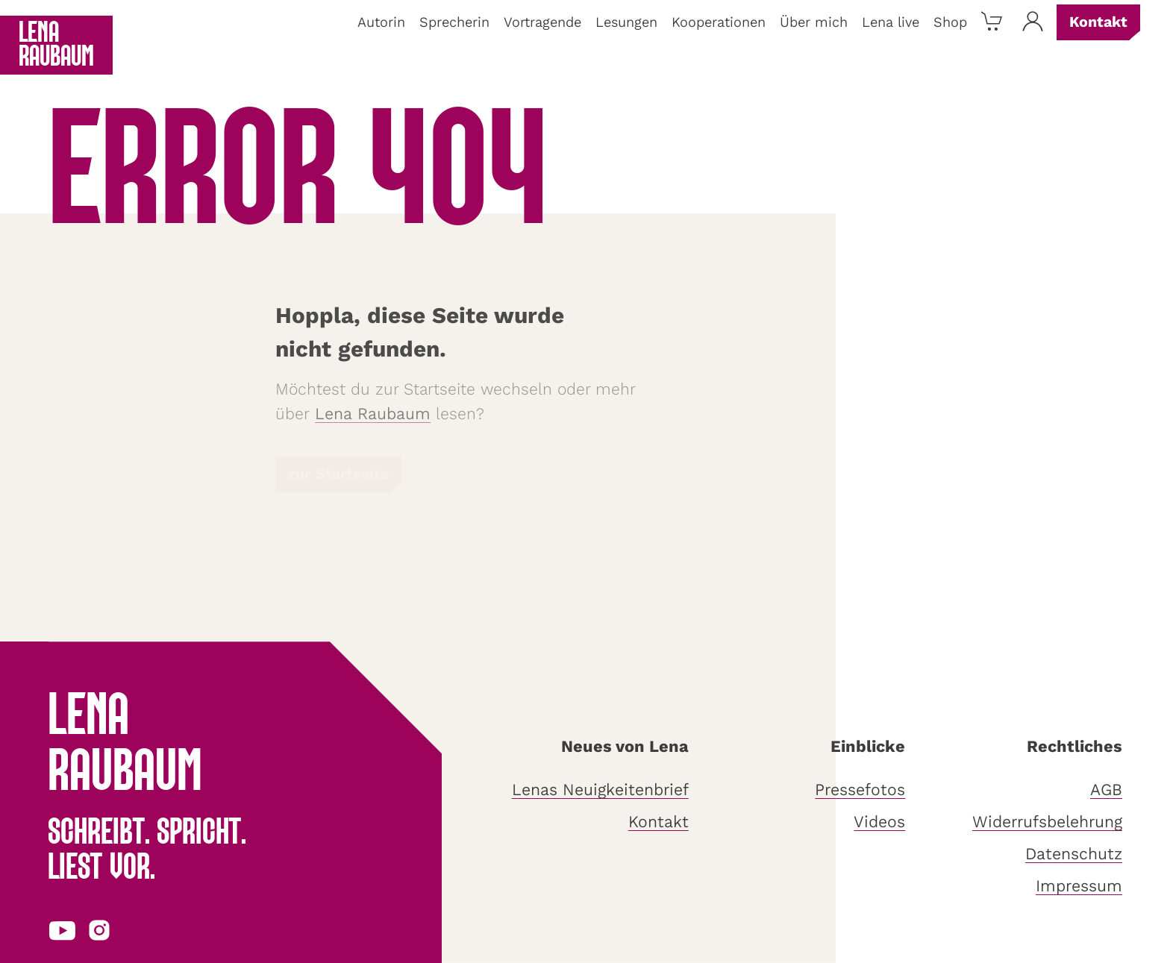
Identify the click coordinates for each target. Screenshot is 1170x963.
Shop (950, 22)
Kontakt (1098, 22)
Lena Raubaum (373, 414)
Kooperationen (719, 22)
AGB (1106, 790)
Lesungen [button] (626, 22)
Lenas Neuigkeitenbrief (600, 790)
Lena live (890, 22)
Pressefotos (860, 790)
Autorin (381, 22)
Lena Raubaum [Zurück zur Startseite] (56, 45)
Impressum (1079, 886)
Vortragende (542, 22)
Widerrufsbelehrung (1047, 822)
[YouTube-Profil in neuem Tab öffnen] (62, 929)
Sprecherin (454, 22)
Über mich (814, 22)
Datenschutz (1073, 854)
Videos (879, 822)
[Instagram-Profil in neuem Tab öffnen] (99, 929)
